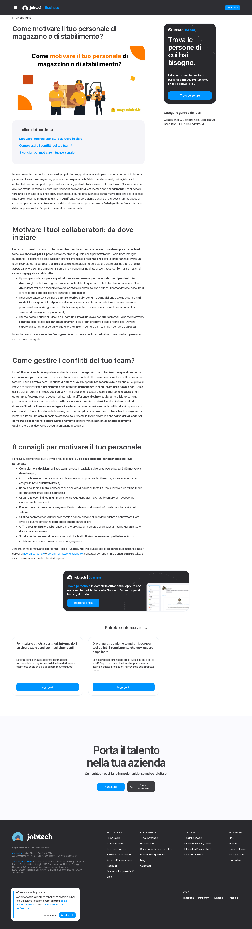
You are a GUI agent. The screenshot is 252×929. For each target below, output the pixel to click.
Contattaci (111, 786)
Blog (109, 876)
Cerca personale (139, 787)
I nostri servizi (147, 843)
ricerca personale (34, 553)
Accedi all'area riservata (119, 860)
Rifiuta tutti (50, 915)
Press (231, 838)
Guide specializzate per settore (156, 849)
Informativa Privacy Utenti (197, 843)
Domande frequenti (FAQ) (120, 871)
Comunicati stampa (238, 849)
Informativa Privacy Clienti (197, 849)
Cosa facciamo (115, 843)
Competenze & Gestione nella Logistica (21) (190, 119)
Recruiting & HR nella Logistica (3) (184, 124)
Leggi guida (47, 687)
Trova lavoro (114, 838)
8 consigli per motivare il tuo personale (46, 152)
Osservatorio (235, 860)
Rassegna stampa (238, 854)
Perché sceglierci (116, 849)
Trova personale (149, 838)
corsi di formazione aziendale (65, 553)
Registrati (112, 865)
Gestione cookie (193, 838)
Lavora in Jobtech (193, 854)
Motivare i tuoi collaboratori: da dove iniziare (50, 138)
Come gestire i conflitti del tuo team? (45, 145)
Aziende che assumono (119, 854)
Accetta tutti (67, 915)
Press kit (233, 843)
